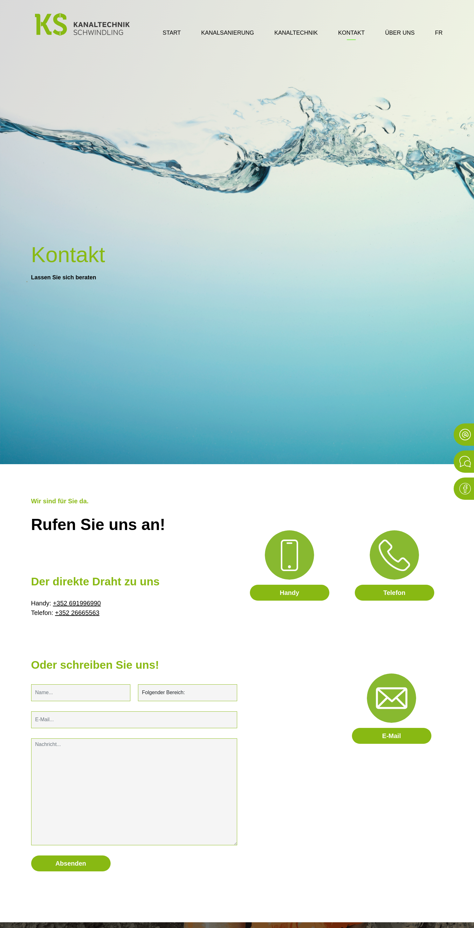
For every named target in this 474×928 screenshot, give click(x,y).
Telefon (394, 592)
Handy (289, 592)
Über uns (400, 33)
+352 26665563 (77, 612)
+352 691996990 (77, 603)
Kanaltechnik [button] (296, 33)
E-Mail (391, 735)
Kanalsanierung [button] (227, 33)
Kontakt (351, 33)
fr (439, 33)
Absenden (70, 863)
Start (172, 33)
